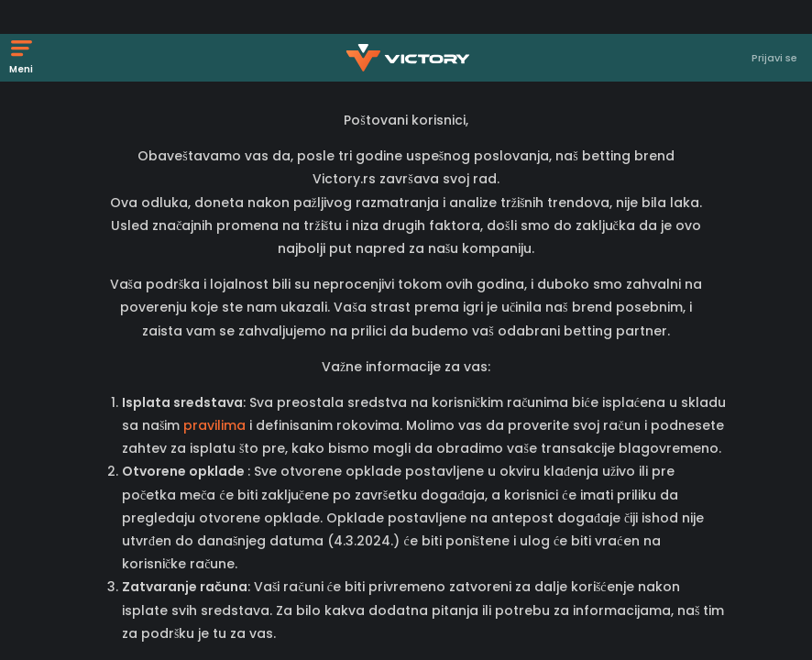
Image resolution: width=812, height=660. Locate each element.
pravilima (216, 425)
